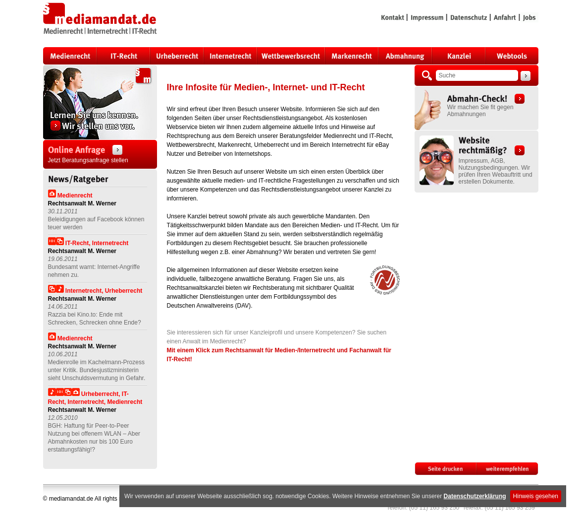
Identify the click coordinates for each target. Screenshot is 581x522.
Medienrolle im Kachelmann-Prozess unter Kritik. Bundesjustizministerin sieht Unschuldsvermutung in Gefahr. (97, 370)
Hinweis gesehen (535, 496)
